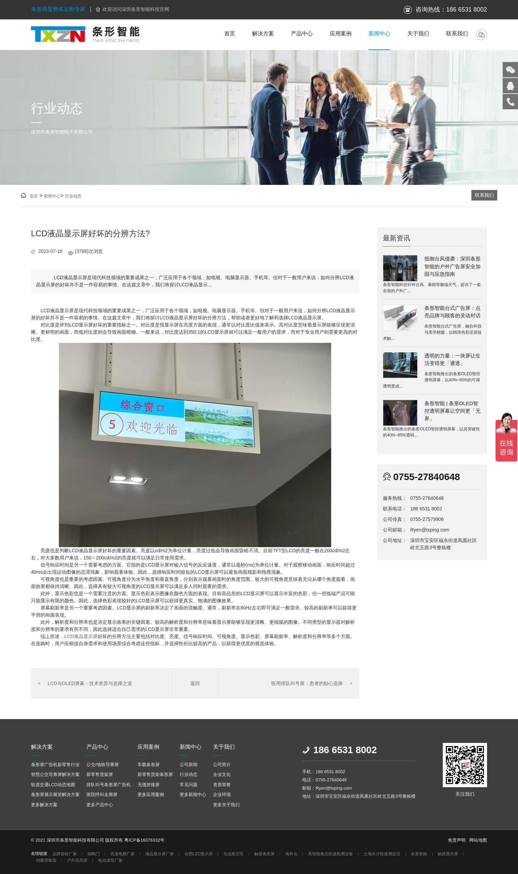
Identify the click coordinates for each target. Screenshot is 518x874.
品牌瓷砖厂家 (64, 854)
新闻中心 (379, 33)
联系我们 (457, 33)
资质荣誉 (222, 784)
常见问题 (188, 784)
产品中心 (302, 33)
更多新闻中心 (193, 794)
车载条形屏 (148, 764)
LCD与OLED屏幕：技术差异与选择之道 (85, 683)
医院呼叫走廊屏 (101, 794)
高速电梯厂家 (122, 854)
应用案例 (341, 33)
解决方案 (263, 33)
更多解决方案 (44, 804)
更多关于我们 (226, 804)
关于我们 (418, 33)
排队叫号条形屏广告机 (108, 784)
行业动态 (73, 196)
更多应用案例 (150, 794)
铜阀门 (93, 854)
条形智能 (419, 854)
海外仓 (291, 854)
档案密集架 (46, 860)
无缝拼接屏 (148, 784)
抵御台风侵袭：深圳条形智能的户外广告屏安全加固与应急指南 (452, 266)
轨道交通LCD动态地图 (53, 784)
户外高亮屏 (77, 860)
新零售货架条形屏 (155, 774)
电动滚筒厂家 (110, 860)
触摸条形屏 (264, 854)
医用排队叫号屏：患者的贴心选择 (312, 683)
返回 (195, 683)
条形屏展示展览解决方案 (55, 794)
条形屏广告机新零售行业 (55, 764)
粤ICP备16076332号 (144, 840)
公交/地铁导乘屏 (102, 764)
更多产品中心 (99, 804)
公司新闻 (188, 764)
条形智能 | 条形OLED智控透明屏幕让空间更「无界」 (452, 411)
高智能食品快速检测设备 (330, 854)
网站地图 (478, 840)
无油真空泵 (233, 854)
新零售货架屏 (99, 774)
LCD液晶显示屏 (81, 636)
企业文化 (222, 774)
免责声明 (457, 840)
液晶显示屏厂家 (159, 854)
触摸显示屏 (448, 854)
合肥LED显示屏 (198, 854)
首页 (229, 33)
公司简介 (222, 764)
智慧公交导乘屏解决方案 (55, 774)
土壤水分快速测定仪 (381, 854)
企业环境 (222, 794)
